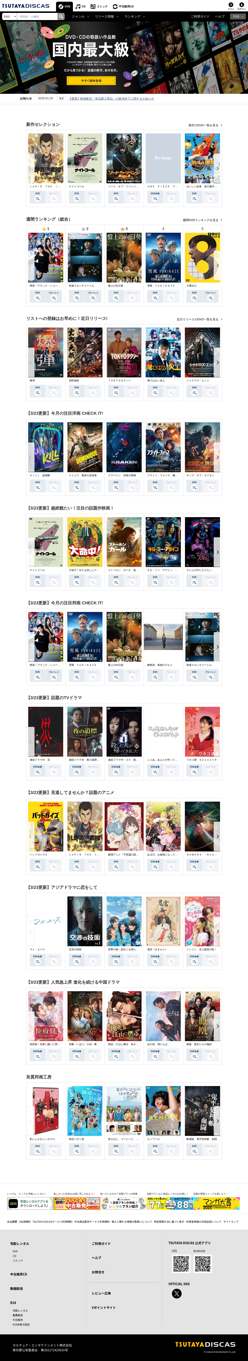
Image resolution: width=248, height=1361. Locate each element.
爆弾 (32, 380)
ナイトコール (76, 186)
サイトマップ (231, 1221)
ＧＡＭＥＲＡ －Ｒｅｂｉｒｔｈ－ (206, 854)
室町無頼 (74, 380)
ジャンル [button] (78, 16)
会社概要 (12, 1221)
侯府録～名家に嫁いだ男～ (45, 1044)
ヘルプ (220, 16)
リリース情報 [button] (104, 16)
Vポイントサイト (104, 1307)
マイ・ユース (37, 949)
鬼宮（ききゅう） (157, 949)
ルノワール (153, 1139)
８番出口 (191, 285)
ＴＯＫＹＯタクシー (119, 380)
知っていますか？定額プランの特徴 (118, 1193)
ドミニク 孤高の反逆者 (83, 475)
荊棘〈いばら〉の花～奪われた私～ (89, 1044)
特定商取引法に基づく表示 (169, 1221)
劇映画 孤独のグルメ (160, 665)
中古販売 (18, 1320)
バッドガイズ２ (38, 854)
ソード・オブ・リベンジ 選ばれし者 (129, 186)
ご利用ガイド (200, 16)
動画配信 (16, 1288)
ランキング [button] (132, 16)
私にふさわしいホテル (42, 1139)
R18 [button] (236, 16)
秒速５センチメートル (81, 285)
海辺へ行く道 (76, 1139)
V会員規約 (25, 1221)
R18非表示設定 (21, 1324)
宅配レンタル (20, 1310)
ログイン (241, 9)
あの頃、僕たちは (157, 1044)
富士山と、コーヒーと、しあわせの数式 (131, 1139)
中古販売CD (126, 6)
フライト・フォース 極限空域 (165, 475)
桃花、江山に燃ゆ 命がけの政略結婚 (129, 1044)
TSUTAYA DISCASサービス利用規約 (52, 1221)
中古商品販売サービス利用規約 (92, 1221)
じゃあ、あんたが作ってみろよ (165, 759)
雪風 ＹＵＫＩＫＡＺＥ (161, 285)
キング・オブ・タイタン (200, 475)
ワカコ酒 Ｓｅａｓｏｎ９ (201, 759)
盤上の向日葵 (115, 285)
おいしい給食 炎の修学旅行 (202, 186)
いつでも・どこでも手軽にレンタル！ (27, 1193)
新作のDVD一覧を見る (204, 125)
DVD (67, 6)
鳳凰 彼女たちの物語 (199, 1044)
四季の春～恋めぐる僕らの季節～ (127, 949)
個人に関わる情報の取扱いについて (132, 1221)
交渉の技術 (75, 949)
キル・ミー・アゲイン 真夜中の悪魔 (168, 570)
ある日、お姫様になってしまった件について (172, 854)
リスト (231, 9)
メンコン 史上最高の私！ (201, 949)
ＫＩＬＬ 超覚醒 (40, 475)
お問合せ (98, 1272)
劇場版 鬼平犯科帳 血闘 (201, 1139)
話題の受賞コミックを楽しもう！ (210, 1193)
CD (84, 6)
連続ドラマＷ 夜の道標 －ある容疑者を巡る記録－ (99, 759)
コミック (102, 6)
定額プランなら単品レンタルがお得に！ (168, 1193)
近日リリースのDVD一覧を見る (198, 319)
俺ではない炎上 (156, 380)
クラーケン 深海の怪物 (122, 475)
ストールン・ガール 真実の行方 (127, 570)
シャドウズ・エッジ (197, 380)
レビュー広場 (101, 1293)
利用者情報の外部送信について (203, 1221)
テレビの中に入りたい (199, 570)
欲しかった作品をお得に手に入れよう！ (74, 1193)
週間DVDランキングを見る (201, 220)
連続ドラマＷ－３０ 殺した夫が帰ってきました (136, 759)
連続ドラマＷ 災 (40, 759)
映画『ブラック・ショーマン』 (47, 285)
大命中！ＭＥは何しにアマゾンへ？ (89, 570)
